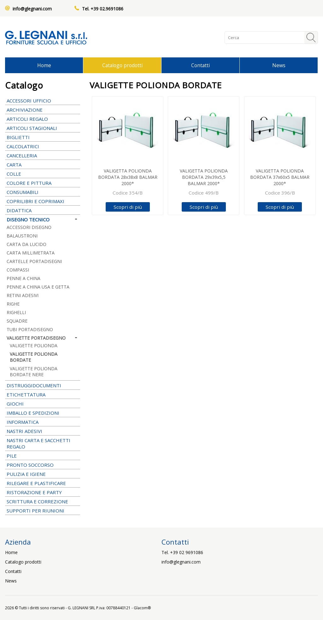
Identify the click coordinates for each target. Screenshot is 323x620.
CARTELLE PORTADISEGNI (34, 261)
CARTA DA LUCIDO (26, 244)
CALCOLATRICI (43, 146)
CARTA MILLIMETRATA (31, 253)
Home (44, 65)
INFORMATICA (43, 422)
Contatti (200, 65)
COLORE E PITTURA (43, 183)
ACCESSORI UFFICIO (43, 100)
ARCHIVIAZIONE (43, 110)
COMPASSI (18, 270)
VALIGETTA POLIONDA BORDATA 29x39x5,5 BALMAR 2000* (204, 177)
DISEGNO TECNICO (43, 219)
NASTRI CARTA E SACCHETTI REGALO (43, 443)
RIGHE (13, 304)
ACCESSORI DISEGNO (29, 227)
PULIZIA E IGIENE (43, 474)
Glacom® (142, 608)
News (278, 65)
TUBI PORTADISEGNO (30, 329)
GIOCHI (43, 404)
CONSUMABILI (43, 192)
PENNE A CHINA (43, 278)
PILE (43, 456)
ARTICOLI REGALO (43, 119)
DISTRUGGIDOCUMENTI (34, 385)
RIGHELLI (16, 312)
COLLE (43, 174)
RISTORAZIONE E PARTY (43, 492)
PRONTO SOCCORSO (30, 465)
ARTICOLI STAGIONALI (43, 128)
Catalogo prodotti (122, 65)
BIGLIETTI (43, 137)
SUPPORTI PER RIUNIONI (43, 510)
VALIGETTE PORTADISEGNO (43, 338)
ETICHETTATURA (43, 394)
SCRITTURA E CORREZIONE (43, 501)
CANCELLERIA (43, 155)
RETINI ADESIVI (22, 295)
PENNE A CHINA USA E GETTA (38, 287)
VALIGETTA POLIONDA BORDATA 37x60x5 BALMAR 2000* (279, 177)
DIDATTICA (43, 210)
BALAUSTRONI (22, 236)
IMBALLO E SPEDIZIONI (43, 413)
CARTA (43, 164)
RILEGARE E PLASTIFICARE (43, 483)
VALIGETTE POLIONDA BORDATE (33, 357)
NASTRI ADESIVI (43, 431)
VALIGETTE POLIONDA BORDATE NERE (33, 371)
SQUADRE (17, 321)
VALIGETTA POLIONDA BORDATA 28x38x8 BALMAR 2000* (127, 177)
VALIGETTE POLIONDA (33, 345)
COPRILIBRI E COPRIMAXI (43, 201)
